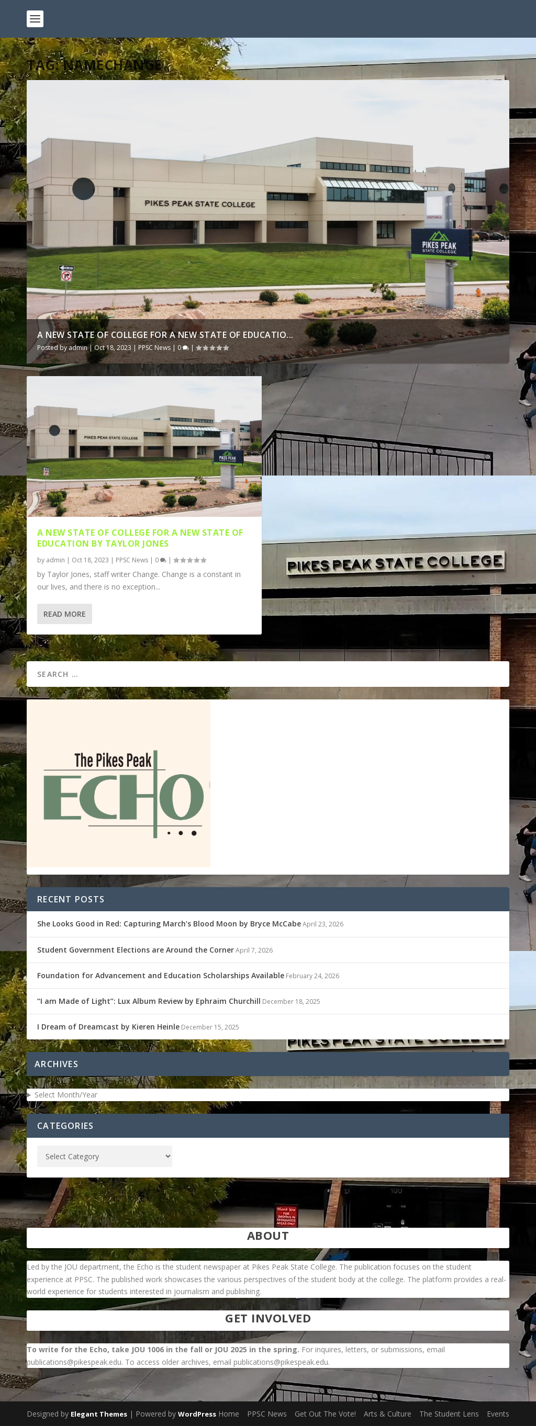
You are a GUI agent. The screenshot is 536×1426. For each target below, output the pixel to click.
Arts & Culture (387, 1414)
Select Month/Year (66, 1095)
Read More (64, 614)
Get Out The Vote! (325, 1414)
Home (228, 1414)
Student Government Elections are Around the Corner (135, 950)
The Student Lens (449, 1414)
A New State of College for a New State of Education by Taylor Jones (140, 538)
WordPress (197, 1414)
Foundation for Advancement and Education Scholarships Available (160, 975)
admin (78, 347)
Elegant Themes (99, 1414)
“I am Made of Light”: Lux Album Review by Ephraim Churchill (149, 1001)
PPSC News (154, 347)
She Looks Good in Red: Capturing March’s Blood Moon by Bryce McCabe (169, 924)
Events (498, 1414)
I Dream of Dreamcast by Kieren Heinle (108, 1027)
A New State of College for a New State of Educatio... (165, 335)
